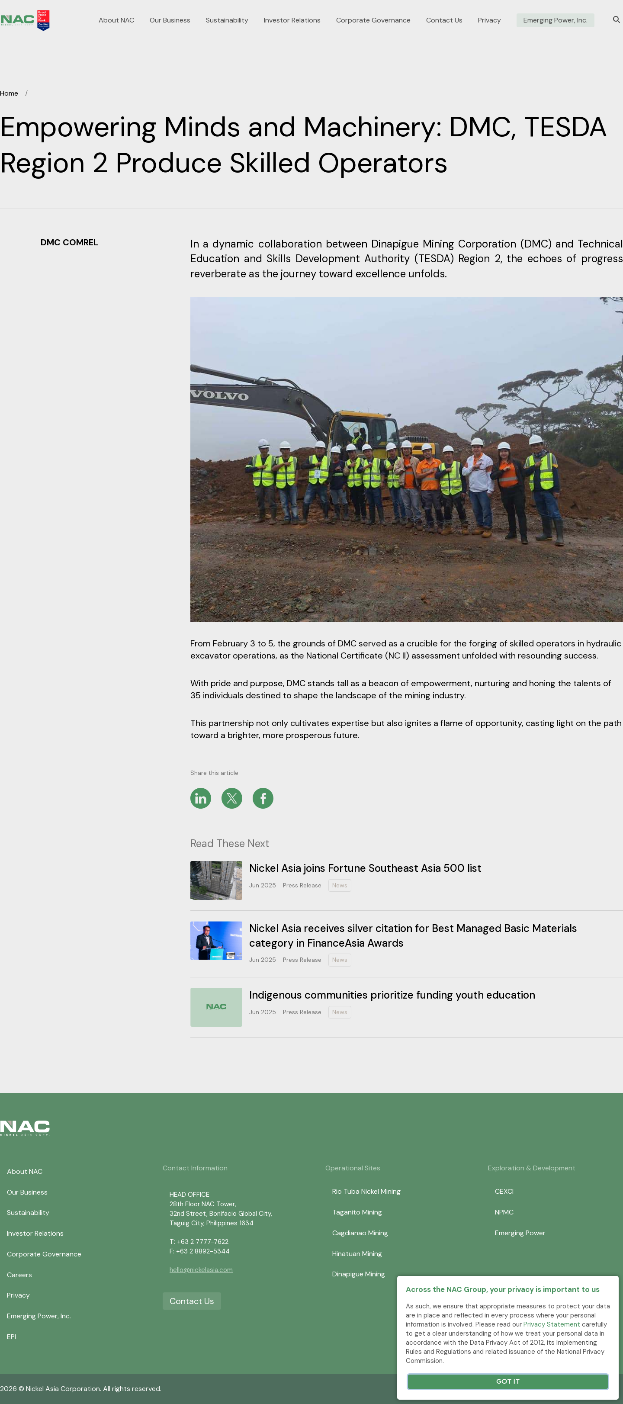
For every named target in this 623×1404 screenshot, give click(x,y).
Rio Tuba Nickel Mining (366, 1191)
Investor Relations (292, 20)
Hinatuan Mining (357, 1253)
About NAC (116, 20)
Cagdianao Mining (360, 1232)
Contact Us (444, 20)
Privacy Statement (551, 1324)
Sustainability (227, 20)
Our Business (170, 20)
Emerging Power (520, 1232)
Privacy (489, 20)
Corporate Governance (373, 20)
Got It (508, 1381)
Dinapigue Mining (358, 1274)
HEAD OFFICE (189, 1194)
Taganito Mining (357, 1212)
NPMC (504, 1212)
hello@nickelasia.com (201, 1270)
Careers (19, 1274)
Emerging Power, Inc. (555, 20)
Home (9, 93)
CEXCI (504, 1191)
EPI (11, 1336)
